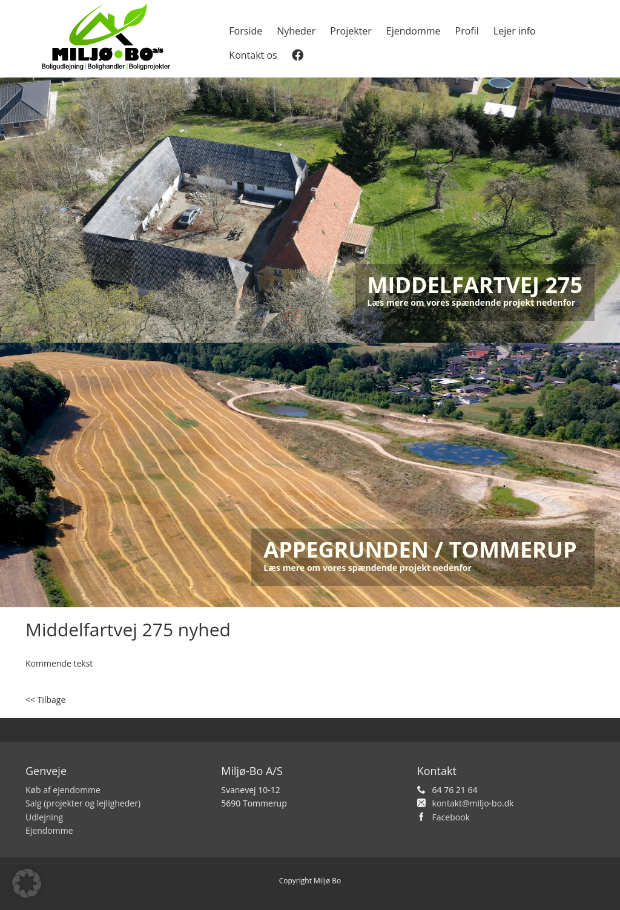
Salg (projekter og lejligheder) (82, 803)
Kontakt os (253, 55)
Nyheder (296, 31)
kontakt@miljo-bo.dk (473, 803)
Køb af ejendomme (63, 790)
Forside (245, 31)
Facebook (451, 817)
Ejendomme (413, 31)
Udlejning (44, 817)
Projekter (350, 31)
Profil (467, 31)
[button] (26, 883)
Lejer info (514, 31)
